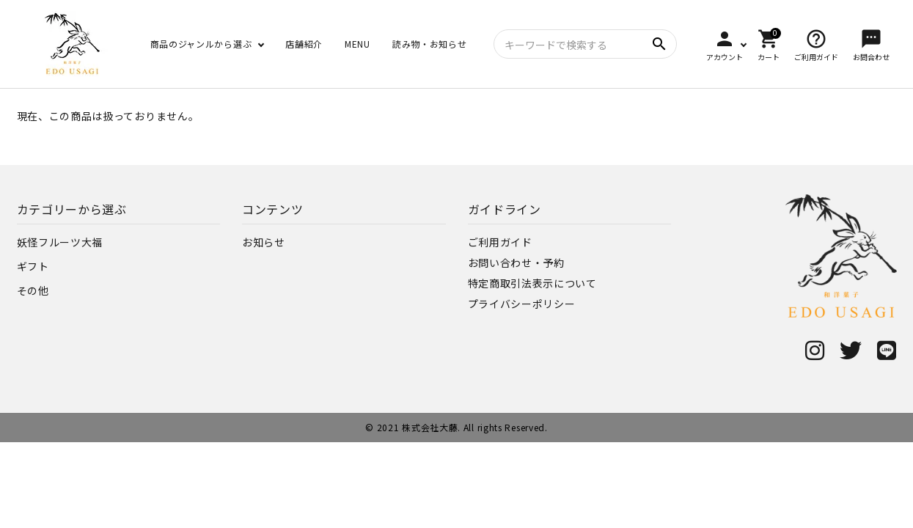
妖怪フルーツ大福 (60, 242)
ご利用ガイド (500, 242)
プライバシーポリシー (522, 303)
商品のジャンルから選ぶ (201, 43)
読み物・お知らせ (429, 43)
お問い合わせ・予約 (516, 262)
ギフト (33, 266)
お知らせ (263, 242)
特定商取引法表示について (532, 283)
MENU (357, 43)
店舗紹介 (304, 43)
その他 (33, 290)
